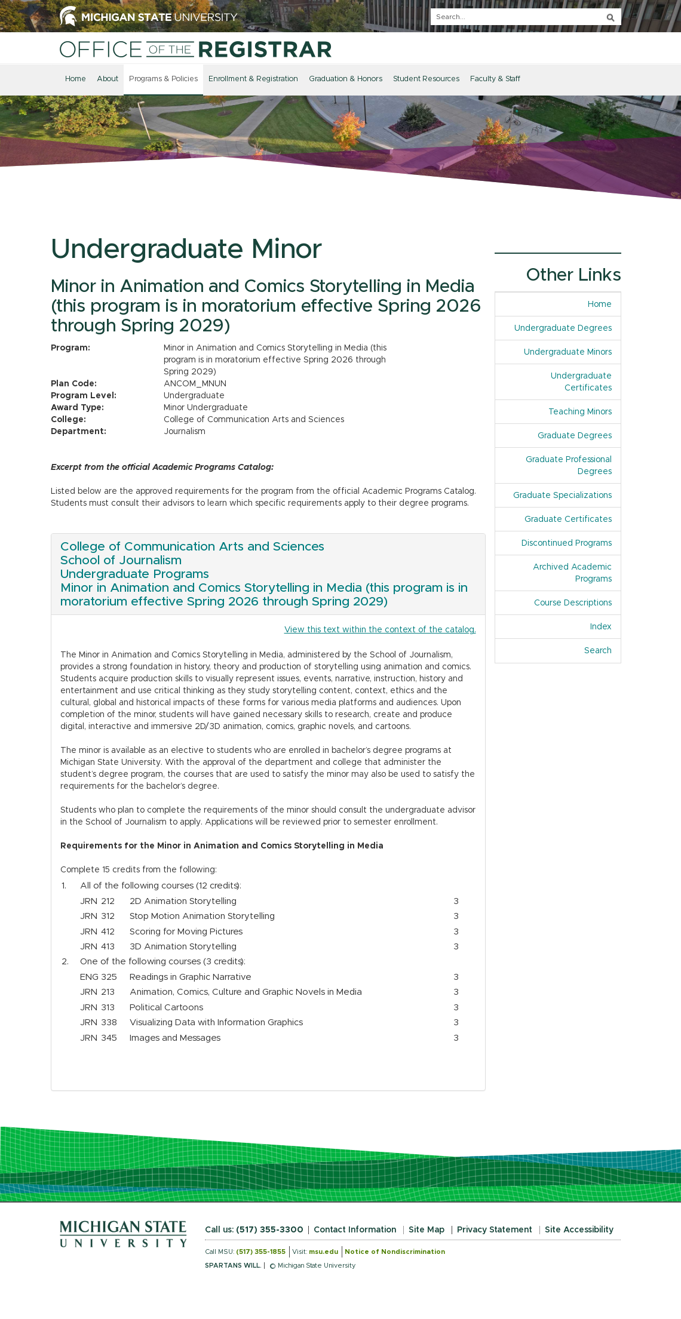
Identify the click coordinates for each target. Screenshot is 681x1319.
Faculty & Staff (495, 79)
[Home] (196, 49)
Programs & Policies (163, 79)
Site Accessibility (579, 1230)
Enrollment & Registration (253, 79)
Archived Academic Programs (572, 573)
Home (75, 79)
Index (605, 626)
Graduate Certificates (568, 519)
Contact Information (355, 1230)
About (107, 79)
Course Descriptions (573, 603)
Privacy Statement (494, 1230)
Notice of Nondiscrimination (395, 1252)
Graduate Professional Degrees (569, 466)
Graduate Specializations (562, 495)
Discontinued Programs (567, 543)
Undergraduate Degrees (563, 328)
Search (598, 651)
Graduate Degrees (575, 436)
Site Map (426, 1230)
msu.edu (323, 1252)
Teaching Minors (580, 412)
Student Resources (426, 79)
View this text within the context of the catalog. (380, 630)
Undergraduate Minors (568, 352)
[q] (526, 16)
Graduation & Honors (345, 79)
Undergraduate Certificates (581, 382)
